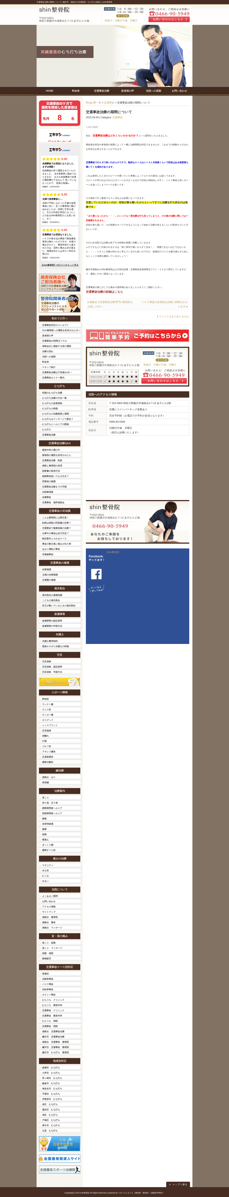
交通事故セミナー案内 (53, 377)
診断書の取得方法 (51, 471)
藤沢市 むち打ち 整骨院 (55, 1052)
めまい (45, 881)
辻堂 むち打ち (50, 1130)
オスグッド (47, 720)
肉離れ (45, 736)
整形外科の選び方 (51, 450)
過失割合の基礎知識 (52, 595)
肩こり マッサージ (52, 948)
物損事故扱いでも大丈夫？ (55, 476)
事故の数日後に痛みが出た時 (56, 544)
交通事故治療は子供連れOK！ (57, 372)
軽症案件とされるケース (54, 538)
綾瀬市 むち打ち (51, 1067)
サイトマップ (49, 912)
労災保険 (46, 661)
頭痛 (44, 834)
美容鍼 (45, 782)
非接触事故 (47, 554)
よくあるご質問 (50, 896)
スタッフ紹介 (49, 367)
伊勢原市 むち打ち (52, 1099)
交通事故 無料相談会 (53, 502)
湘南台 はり (49, 777)
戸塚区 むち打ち (51, 1120)
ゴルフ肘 (46, 746)
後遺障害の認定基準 (52, 620)
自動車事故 (47, 979)
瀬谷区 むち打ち (51, 1109)
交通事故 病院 (50, 1026)
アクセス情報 (49, 906)
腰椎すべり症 (49, 850)
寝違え (45, 839)
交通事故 (109, 102)
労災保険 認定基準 (52, 666)
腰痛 (44, 818)
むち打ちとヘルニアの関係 (55, 424)
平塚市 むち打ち (51, 1094)
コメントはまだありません (174, 316)
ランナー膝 (47, 704)
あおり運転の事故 (51, 549)
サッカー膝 (47, 715)
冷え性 (45, 870)
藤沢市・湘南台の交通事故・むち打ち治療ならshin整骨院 (87, 2)
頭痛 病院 (47, 953)
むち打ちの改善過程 (52, 403)
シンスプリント (50, 725)
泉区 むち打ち (50, 1104)
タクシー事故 (49, 994)
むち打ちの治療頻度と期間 (55, 413)
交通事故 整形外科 (52, 1015)
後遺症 (45, 973)
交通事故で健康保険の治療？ (56, 528)
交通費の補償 (49, 580)
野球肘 (45, 699)
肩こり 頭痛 (49, 942)
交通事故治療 (49, 434)
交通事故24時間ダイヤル (54, 341)
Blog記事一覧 (93, 102)
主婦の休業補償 (50, 574)
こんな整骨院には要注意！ (55, 517)
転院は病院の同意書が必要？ (56, 523)
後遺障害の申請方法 (52, 626)
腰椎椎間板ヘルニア (52, 808)
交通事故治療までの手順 (54, 486)
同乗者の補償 (49, 481)
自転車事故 (47, 989)
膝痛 (44, 829)
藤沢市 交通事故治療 (53, 1036)
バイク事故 (47, 984)
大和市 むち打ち (51, 1073)
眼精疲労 (46, 958)
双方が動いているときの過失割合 (59, 605)
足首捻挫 (46, 730)
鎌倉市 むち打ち (51, 1083)
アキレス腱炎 (49, 751)
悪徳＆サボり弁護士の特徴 (55, 646)
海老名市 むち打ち (52, 1088)
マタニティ (47, 865)
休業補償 (46, 569)
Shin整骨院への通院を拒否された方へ (61, 330)
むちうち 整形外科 (52, 1005)
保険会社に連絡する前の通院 (56, 346)
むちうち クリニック (53, 1000)
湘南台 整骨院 (50, 917)
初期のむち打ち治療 (52, 392)
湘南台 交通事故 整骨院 (55, 1042)
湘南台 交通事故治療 (53, 1031)
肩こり (45, 797)
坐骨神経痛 (47, 824)
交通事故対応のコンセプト (55, 325)
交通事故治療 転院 (52, 460)
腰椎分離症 (47, 762)
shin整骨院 (84, 1193)
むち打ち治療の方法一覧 (54, 398)
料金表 (45, 362)
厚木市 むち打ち (51, 1125)
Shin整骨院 (113, 552)
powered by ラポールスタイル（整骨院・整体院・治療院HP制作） (136, 1193)
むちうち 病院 (50, 1021)
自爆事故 (46, 497)
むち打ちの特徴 (50, 408)
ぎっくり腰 (47, 845)
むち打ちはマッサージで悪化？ (57, 419)
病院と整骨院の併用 (52, 465)
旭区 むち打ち (50, 1115)
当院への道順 (49, 356)
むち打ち (46, 429)
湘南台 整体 (49, 922)
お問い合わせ (49, 901)
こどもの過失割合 (51, 600)
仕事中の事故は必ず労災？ (55, 533)
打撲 (44, 741)
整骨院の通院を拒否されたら (56, 455)
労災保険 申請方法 (52, 672)
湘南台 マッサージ (52, 927)
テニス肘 (46, 709)
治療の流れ (47, 351)
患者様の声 (47, 335)
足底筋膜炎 (47, 757)
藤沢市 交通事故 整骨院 (55, 1047)
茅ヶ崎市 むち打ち (52, 1078)
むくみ (45, 875)
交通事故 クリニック (53, 1010)
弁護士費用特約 (50, 641)
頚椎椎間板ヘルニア (52, 813)
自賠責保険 (47, 492)
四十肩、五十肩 (50, 803)
